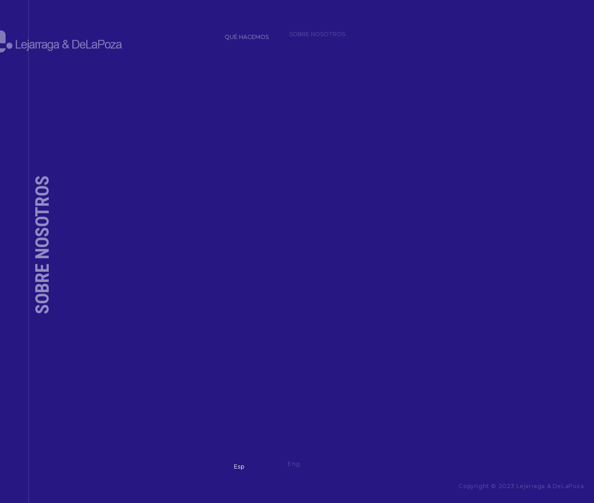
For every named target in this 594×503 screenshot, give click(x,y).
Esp (236, 463)
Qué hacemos (244, 33)
